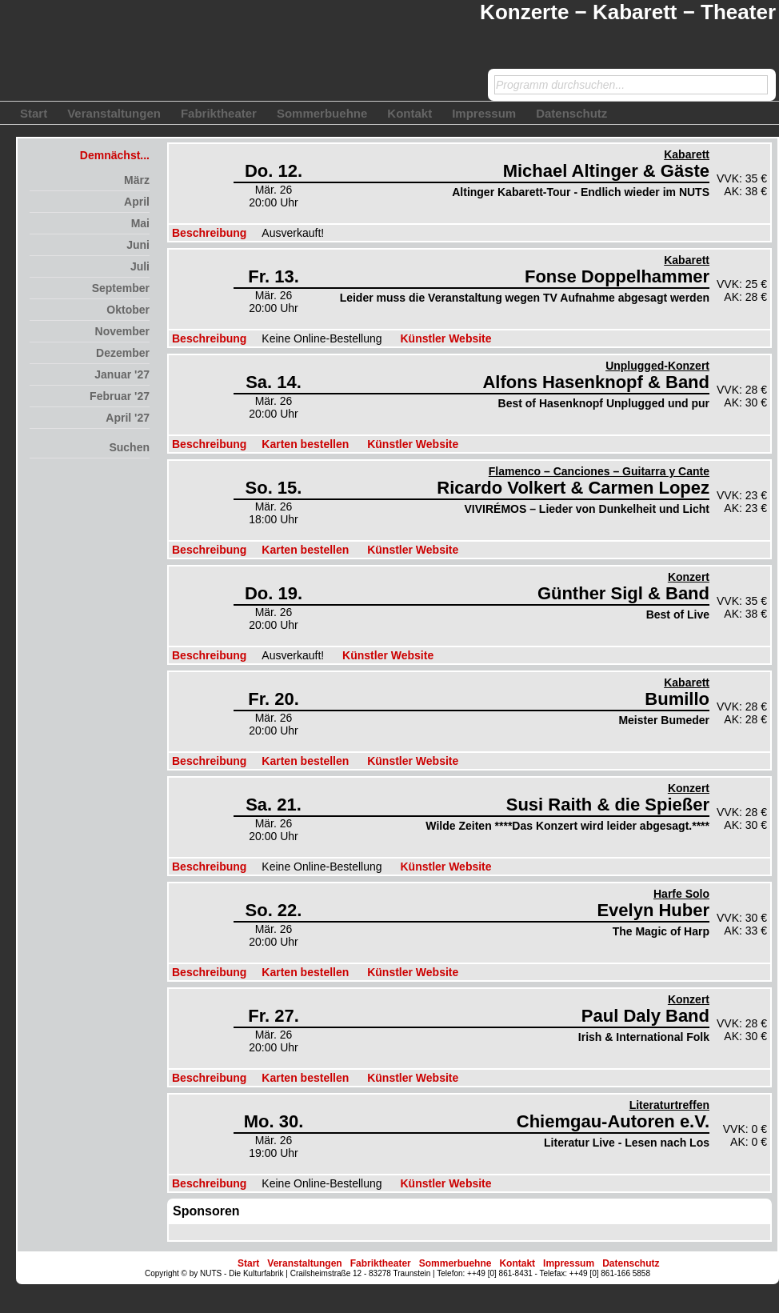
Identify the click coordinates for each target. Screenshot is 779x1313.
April (137, 201)
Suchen (129, 447)
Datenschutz (571, 113)
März (137, 180)
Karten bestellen (305, 444)
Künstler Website (445, 338)
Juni (138, 244)
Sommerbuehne (322, 113)
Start (33, 113)
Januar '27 (122, 374)
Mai (140, 223)
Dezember (123, 352)
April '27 (128, 417)
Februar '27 (120, 396)
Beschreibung (209, 232)
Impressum (484, 113)
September (121, 288)
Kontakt (409, 113)
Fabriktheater (219, 113)
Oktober (128, 309)
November (122, 331)
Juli (140, 266)
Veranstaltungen (114, 113)
